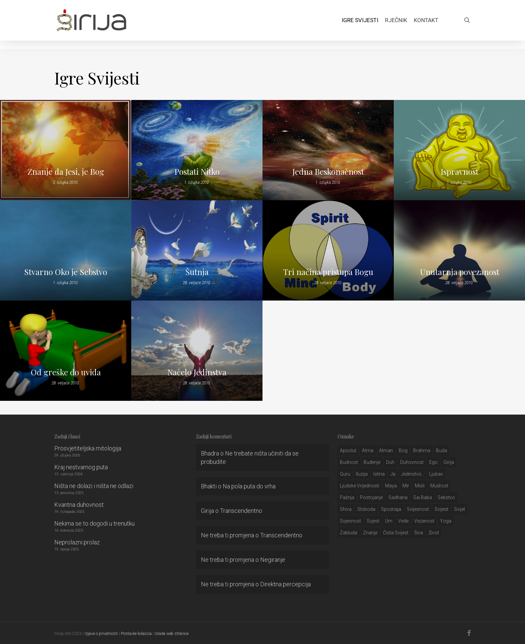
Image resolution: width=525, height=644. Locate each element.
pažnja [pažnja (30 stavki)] (347, 497)
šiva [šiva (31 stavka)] (418, 532)
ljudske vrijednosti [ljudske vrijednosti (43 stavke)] (359, 485)
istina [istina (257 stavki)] (379, 474)
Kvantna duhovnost (79, 504)
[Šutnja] (196, 250)
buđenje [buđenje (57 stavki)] (372, 462)
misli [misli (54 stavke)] (420, 485)
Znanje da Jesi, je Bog (65, 171)
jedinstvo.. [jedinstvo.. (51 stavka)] (412, 474)
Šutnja (197, 271)
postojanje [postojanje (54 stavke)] (371, 497)
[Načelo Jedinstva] (196, 351)
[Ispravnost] (459, 150)
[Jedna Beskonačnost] (328, 150)
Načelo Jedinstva (196, 372)
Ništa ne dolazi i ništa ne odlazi (93, 485)
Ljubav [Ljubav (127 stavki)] (436, 474)
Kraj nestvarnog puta (81, 467)
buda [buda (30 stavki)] (441, 450)
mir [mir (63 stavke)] (405, 485)
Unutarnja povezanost (459, 271)
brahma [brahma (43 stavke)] (421, 450)
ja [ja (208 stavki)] (392, 474)
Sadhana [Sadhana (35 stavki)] (397, 497)
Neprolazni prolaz (77, 542)
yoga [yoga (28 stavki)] (445, 521)
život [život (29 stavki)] (434, 532)
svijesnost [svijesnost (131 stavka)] (418, 509)
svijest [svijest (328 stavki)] (441, 509)
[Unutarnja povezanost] (459, 250)
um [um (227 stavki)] (388, 521)
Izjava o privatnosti (101, 633)
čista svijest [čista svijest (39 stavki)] (395, 532)
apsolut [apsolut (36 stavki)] (348, 450)
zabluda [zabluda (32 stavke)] (348, 532)
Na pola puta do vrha (249, 486)
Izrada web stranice (172, 633)
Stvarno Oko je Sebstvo (65, 271)
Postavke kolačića (136, 633)
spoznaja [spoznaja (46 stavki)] (391, 509)
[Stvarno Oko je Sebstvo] (65, 250)
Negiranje (272, 559)
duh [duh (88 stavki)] (390, 462)
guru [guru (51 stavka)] (345, 474)
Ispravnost (459, 171)
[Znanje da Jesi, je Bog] (65, 150)
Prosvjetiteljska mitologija (87, 448)
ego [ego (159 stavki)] (433, 462)
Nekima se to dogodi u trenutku (94, 523)
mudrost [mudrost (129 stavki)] (439, 485)
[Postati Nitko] (196, 150)
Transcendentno (241, 510)
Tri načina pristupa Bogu (328, 271)
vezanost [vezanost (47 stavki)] (424, 521)
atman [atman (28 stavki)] (386, 450)
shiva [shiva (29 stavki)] (346, 509)
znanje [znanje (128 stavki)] (370, 532)
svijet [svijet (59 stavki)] (459, 509)
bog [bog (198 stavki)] (403, 450)
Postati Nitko (197, 171)
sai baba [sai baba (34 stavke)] (422, 497)
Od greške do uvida (66, 372)
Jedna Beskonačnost (328, 171)
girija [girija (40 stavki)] (448, 462)
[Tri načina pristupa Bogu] (328, 250)
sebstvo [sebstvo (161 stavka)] (446, 497)
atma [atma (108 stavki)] (367, 450)
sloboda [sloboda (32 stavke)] (366, 509)
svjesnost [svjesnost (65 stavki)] (350, 521)
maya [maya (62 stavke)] (391, 485)
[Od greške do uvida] (65, 351)
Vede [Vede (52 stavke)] (403, 521)
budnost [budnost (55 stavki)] (349, 462)
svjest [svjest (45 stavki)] (373, 521)
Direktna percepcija (285, 584)
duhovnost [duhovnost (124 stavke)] (412, 462)
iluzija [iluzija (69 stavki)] (362, 474)
